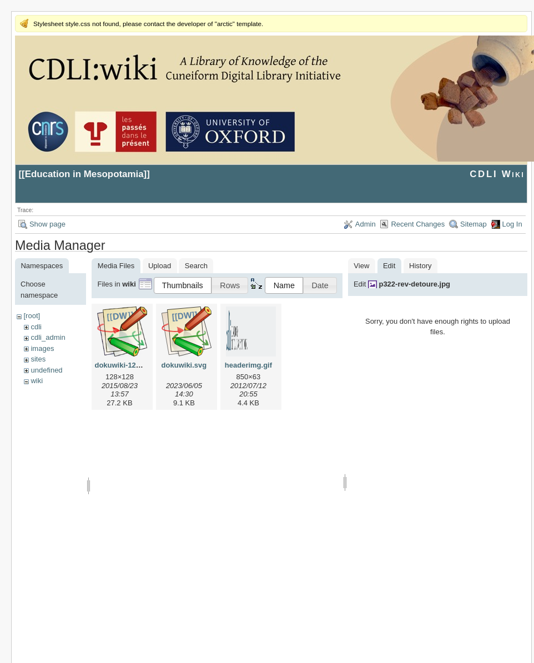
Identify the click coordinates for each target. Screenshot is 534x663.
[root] (31, 316)
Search (196, 266)
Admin (365, 224)
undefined (46, 370)
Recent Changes (418, 224)
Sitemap (473, 224)
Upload (159, 266)
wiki (37, 380)
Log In (512, 224)
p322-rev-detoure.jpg (414, 284)
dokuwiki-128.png (124, 365)
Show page (47, 224)
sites (38, 359)
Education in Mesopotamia (84, 174)
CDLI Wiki (497, 174)
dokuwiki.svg (184, 365)
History (420, 266)
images (42, 348)
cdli (36, 327)
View (361, 266)
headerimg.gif (248, 365)
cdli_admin (48, 337)
